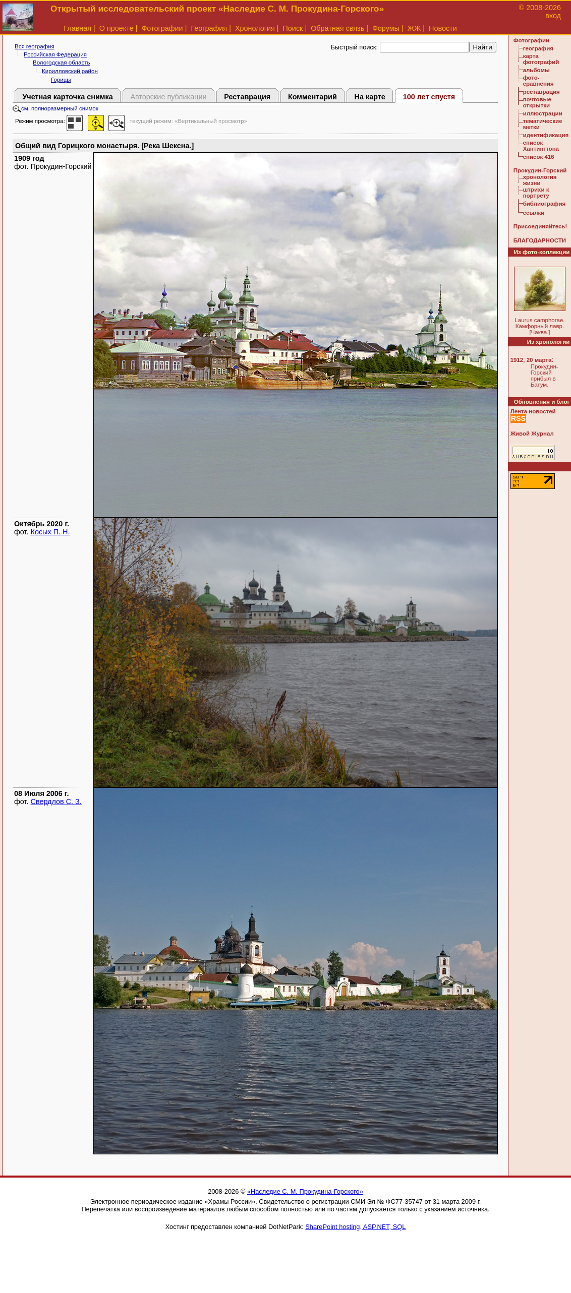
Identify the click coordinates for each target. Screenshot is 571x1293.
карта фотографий (541, 59)
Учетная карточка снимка (67, 97)
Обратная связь (337, 28)
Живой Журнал (532, 433)
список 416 (538, 157)
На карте (370, 97)
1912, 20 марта (531, 360)
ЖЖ (414, 28)
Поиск (293, 28)
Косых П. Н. (50, 532)
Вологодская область (61, 62)
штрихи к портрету (536, 193)
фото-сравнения (538, 81)
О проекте (116, 28)
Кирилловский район (70, 71)
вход (553, 16)
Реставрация (247, 97)
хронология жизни (540, 180)
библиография (544, 204)
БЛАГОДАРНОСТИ (539, 240)
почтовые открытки (537, 102)
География (209, 28)
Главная (77, 28)
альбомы (536, 70)
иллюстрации (542, 113)
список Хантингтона (541, 146)
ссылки (534, 213)
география (538, 48)
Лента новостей (533, 411)
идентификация (546, 135)
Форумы (385, 28)
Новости (443, 28)
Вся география (34, 46)
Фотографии (162, 28)
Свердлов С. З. (56, 801)
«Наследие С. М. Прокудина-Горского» (305, 1191)
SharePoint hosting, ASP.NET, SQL (355, 1226)
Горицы (61, 80)
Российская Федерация (55, 54)
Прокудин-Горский (540, 170)
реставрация (541, 92)
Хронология (255, 28)
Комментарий (312, 97)
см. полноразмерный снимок (55, 108)
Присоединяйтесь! (540, 226)
